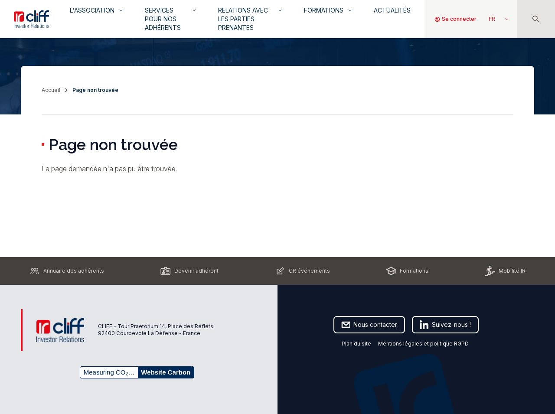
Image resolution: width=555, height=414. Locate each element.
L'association (97, 10)
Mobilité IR (505, 271)
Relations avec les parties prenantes (250, 18)
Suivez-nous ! (445, 324)
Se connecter (455, 19)
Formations (328, 10)
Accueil (51, 90)
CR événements (302, 271)
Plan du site (356, 343)
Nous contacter (369, 324)
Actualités (392, 10)
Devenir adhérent (189, 271)
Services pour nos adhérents (171, 18)
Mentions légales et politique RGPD (424, 343)
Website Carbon (165, 372)
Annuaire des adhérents (66, 271)
